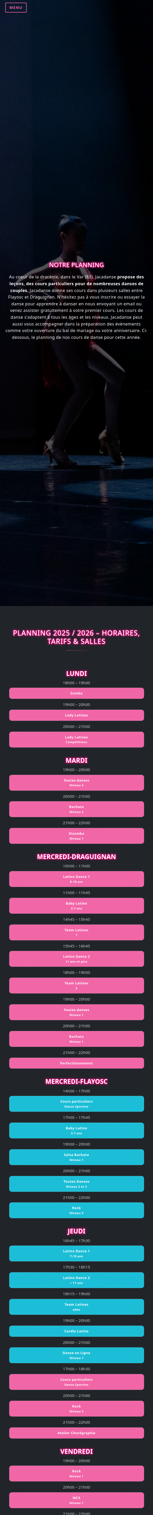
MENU (15, 7)
